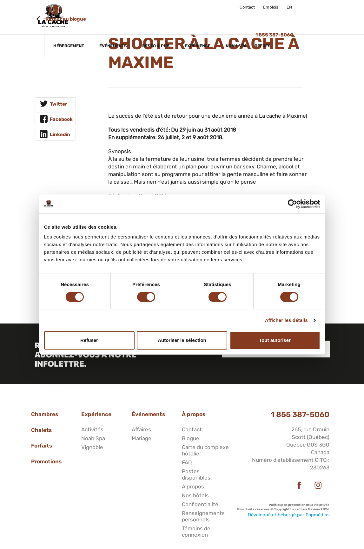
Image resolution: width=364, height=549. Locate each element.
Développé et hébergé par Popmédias (288, 515)
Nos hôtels (195, 495)
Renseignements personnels (203, 516)
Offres (299, 18)
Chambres (44, 414)
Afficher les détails (286, 320)
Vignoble (92, 447)
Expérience (234, 18)
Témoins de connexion (196, 531)
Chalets (41, 430)
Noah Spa (272, 18)
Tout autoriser (275, 340)
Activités (92, 429)
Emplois (270, 7)
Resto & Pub (193, 18)
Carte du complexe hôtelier (205, 450)
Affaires (141, 429)
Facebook (61, 119)
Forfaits (41, 445)
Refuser (89, 340)
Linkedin (60, 134)
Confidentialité (200, 504)
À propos (193, 414)
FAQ (187, 462)
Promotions (46, 461)
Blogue (190, 438)
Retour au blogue (65, 19)
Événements (150, 18)
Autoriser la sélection (182, 340)
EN (289, 7)
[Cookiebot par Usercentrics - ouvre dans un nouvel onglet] (292, 204)
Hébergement (106, 18)
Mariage (141, 438)
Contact (247, 7)
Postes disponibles (196, 474)
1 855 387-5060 (300, 414)
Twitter (58, 104)
